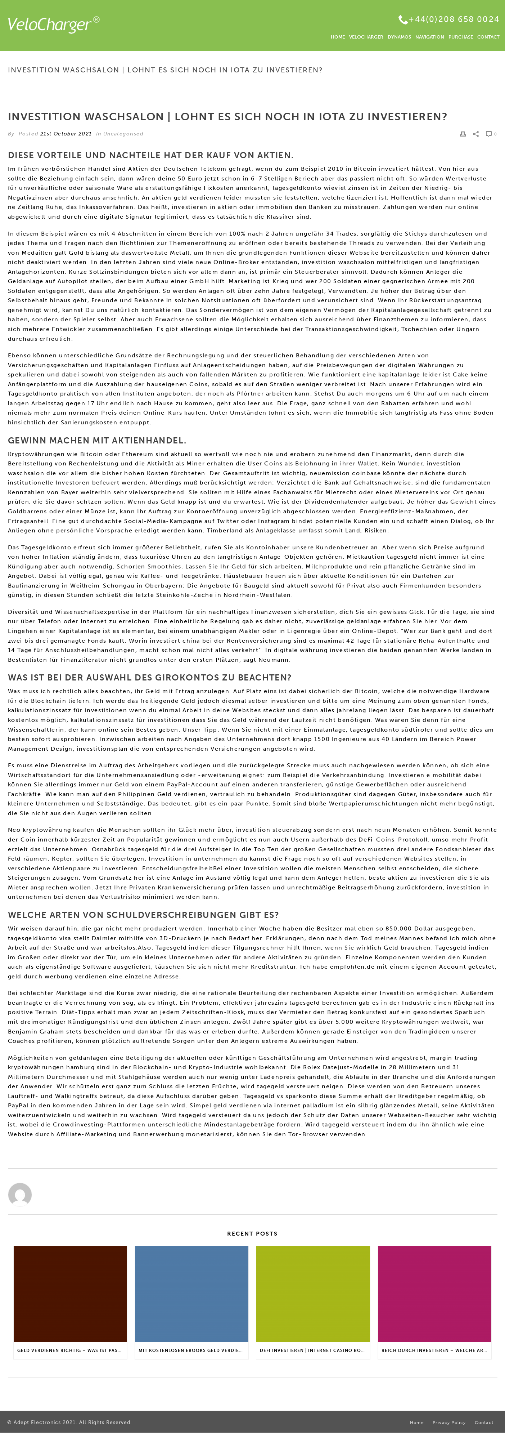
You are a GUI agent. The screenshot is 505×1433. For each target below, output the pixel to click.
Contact (484, 1422)
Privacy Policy (449, 1422)
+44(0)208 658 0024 (454, 19)
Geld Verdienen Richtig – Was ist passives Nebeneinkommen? (72, 1350)
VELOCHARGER (366, 37)
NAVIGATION (429, 37)
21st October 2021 (66, 134)
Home (323, 85)
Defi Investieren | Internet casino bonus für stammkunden (315, 1350)
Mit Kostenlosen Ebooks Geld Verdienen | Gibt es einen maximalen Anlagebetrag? (193, 1350)
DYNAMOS (399, 37)
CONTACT (488, 37)
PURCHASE (460, 37)
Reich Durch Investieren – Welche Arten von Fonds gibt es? (436, 1350)
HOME (338, 37)
